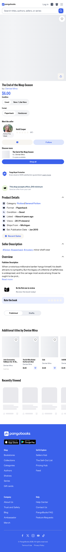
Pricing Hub (42, 465)
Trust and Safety (12, 507)
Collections (9, 460)
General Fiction (33, 203)
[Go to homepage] (9, 4)
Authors (8, 470)
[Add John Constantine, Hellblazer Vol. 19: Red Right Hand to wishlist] (16, 340)
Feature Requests (44, 517)
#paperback (17, 249)
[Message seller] (17, 142)
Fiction (20, 203)
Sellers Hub (41, 455)
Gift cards (8, 486)
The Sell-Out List (44, 460)
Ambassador (10, 517)
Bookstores (9, 455)
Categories (9, 465)
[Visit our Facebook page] (22, 535)
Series (7, 481)
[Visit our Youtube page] (38, 535)
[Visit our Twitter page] (27, 535)
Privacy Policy (39, 545)
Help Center (42, 502)
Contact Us (41, 507)
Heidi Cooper (21, 129)
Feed (38, 470)
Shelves (8, 475)
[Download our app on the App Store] (11, 442)
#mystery (28, 249)
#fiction (6, 249)
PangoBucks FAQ (44, 512)
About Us (8, 502)
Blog (6, 512)
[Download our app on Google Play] (28, 442)
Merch (7, 522)
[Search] (60, 10)
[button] (33, 198)
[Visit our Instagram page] (33, 535)
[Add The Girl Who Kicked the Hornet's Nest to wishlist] (35, 340)
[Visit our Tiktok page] (43, 535)
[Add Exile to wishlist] (55, 340)
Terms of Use (27, 545)
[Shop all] (33, 161)
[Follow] (48, 142)
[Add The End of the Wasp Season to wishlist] (62, 19)
